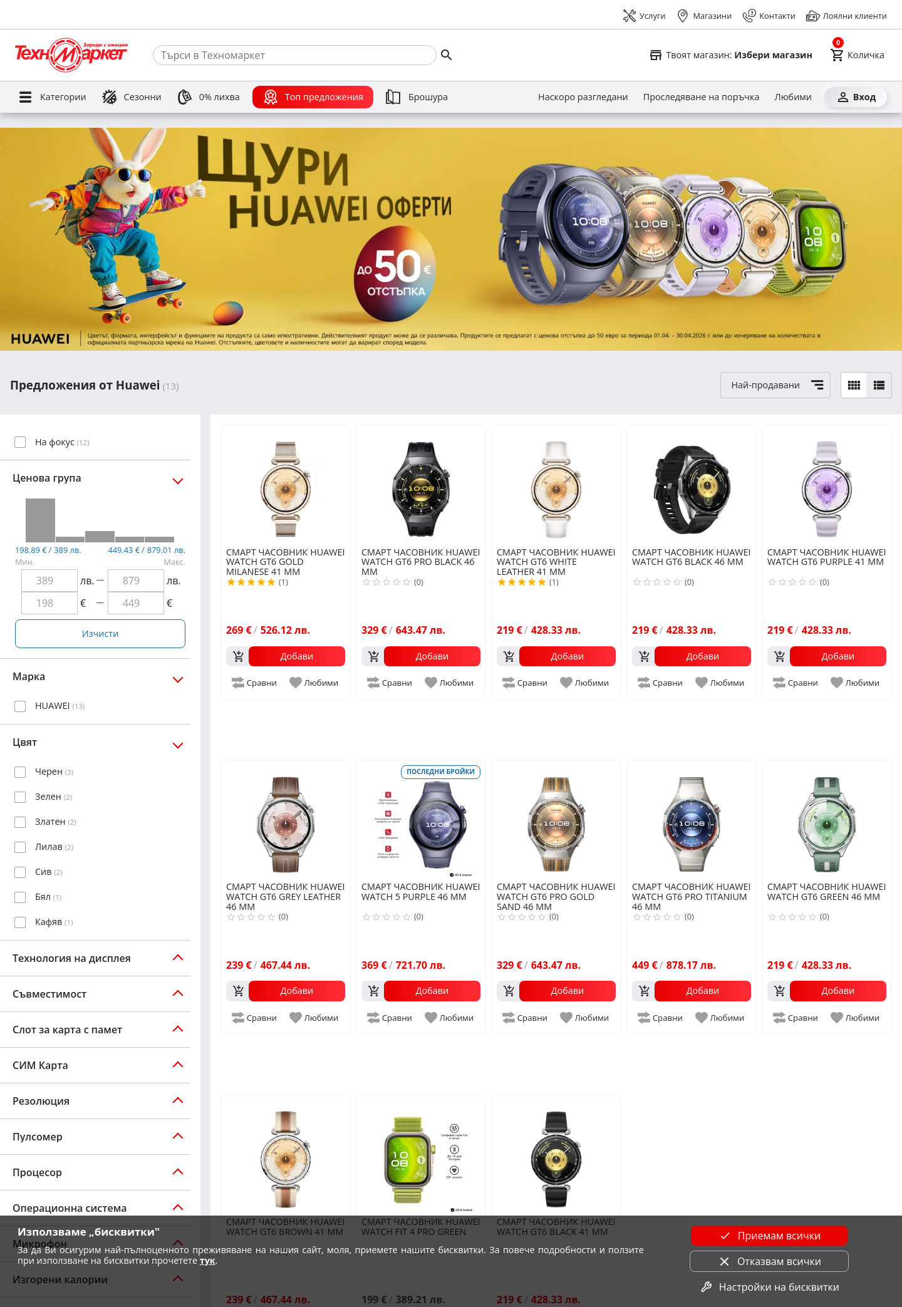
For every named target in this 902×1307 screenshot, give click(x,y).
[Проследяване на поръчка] (701, 97)
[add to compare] (255, 682)
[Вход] (855, 97)
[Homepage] (71, 55)
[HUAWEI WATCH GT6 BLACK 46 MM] (691, 484)
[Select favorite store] (730, 55)
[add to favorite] (314, 682)
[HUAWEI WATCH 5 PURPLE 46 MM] (420, 819)
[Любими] (793, 97)
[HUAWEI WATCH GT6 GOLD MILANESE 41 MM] (285, 484)
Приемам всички (769, 1235)
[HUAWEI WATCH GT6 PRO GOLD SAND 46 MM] (556, 819)
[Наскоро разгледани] (583, 97)
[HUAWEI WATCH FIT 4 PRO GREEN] (420, 1154)
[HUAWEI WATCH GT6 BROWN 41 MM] (285, 1154)
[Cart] (857, 55)
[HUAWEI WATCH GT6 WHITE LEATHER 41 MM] (556, 484)
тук (207, 1260)
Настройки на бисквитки (769, 1286)
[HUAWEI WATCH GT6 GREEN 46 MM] (826, 819)
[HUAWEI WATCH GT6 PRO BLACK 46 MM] (420, 484)
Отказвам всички (769, 1261)
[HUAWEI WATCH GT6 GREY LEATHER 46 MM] (285, 819)
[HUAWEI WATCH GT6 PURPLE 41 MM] (826, 484)
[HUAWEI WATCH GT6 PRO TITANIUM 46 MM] (691, 819)
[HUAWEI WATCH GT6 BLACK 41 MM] (556, 1154)
